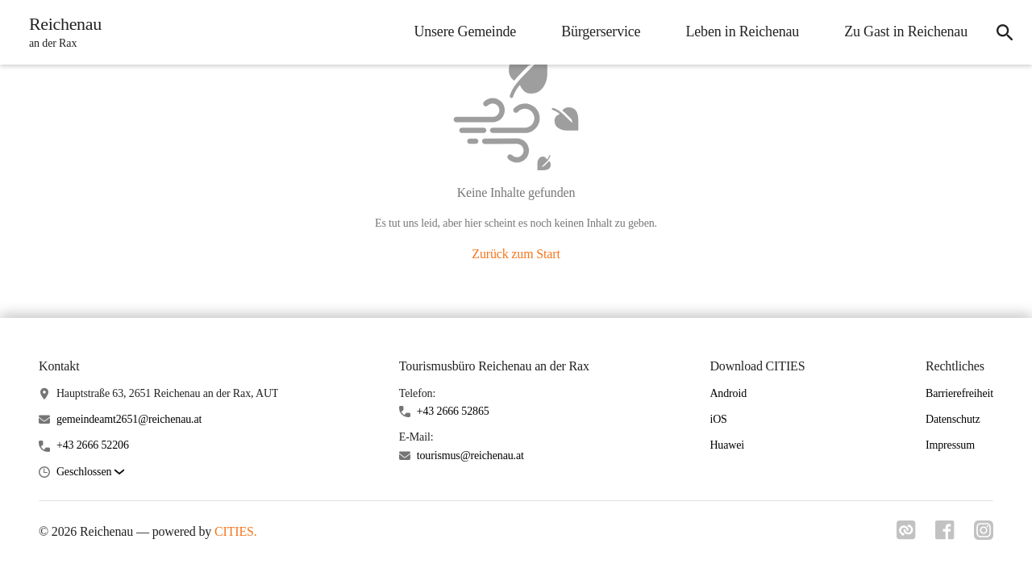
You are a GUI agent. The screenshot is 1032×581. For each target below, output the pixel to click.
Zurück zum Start (516, 254)
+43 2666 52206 (92, 445)
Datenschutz (953, 419)
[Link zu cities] (906, 535)
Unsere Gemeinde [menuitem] (465, 31)
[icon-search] (1005, 32)
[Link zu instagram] (983, 535)
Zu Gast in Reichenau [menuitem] (906, 31)
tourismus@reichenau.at (470, 455)
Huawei (727, 445)
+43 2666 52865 (453, 411)
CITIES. (235, 531)
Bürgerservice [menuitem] (600, 31)
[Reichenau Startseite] (60, 32)
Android (728, 393)
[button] (90, 472)
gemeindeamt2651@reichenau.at (129, 419)
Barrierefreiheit (959, 393)
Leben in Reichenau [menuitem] (742, 31)
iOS (718, 419)
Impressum (950, 445)
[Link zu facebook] (945, 535)
